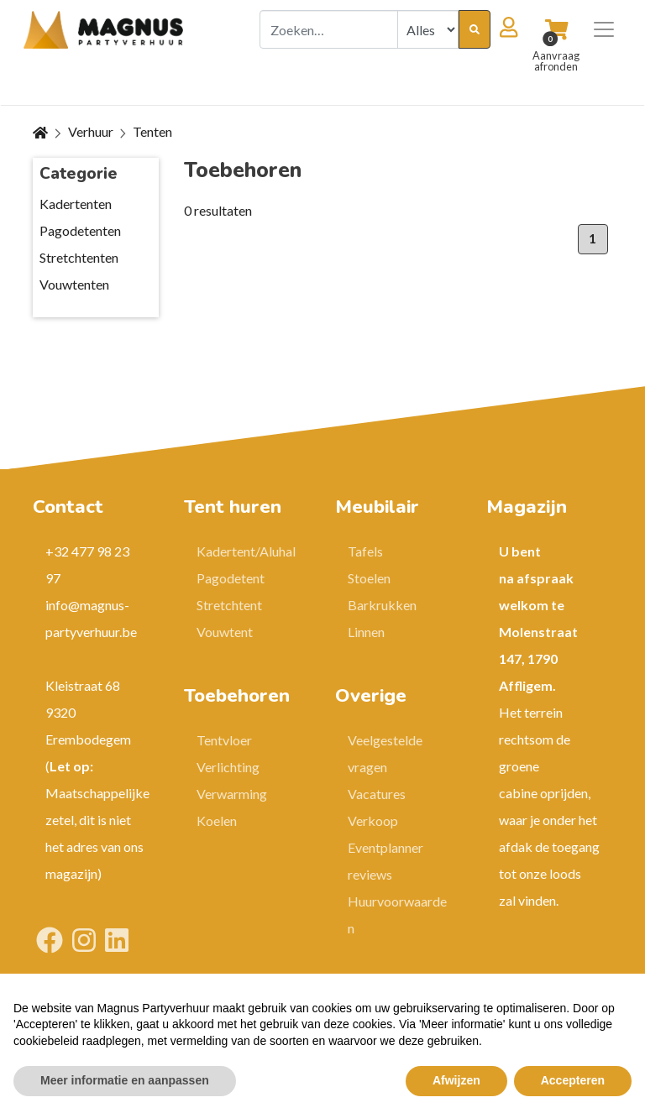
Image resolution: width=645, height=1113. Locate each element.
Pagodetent (231, 578)
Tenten (152, 131)
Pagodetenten (80, 230)
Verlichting (228, 767)
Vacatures (377, 794)
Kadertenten (75, 204)
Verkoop (373, 820)
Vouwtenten (74, 284)
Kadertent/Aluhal (246, 551)
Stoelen (369, 578)
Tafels (365, 551)
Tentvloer (224, 740)
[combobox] (329, 29)
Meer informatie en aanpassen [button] (124, 1080)
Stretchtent (229, 605)
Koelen (217, 820)
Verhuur (90, 131)
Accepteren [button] (573, 1080)
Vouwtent (225, 632)
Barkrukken (382, 605)
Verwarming (232, 794)
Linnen (366, 632)
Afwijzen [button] (456, 1080)
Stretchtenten (78, 257)
